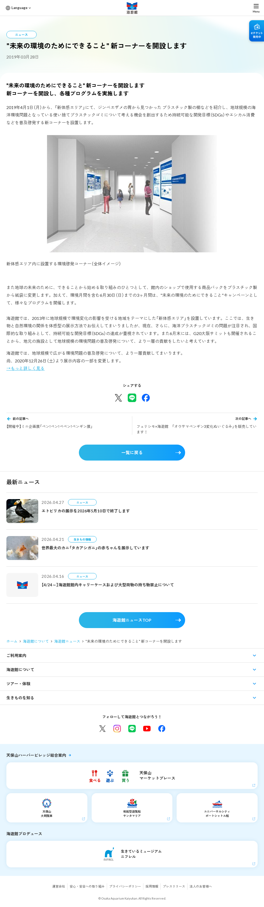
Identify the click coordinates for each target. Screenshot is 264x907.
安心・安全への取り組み (87, 886)
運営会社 (58, 886)
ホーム (12, 641)
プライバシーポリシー (125, 886)
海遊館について (36, 641)
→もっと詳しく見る (25, 368)
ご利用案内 (16, 655)
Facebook (161, 728)
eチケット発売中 (256, 30)
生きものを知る (20, 697)
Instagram (117, 728)
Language (19, 8)
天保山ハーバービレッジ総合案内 (36, 755)
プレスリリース (174, 886)
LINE (132, 728)
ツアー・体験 (18, 683)
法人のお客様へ (201, 886)
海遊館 (132, 8)
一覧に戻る (132, 452)
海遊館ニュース (67, 641)
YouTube (147, 728)
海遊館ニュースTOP (132, 619)
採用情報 (152, 886)
